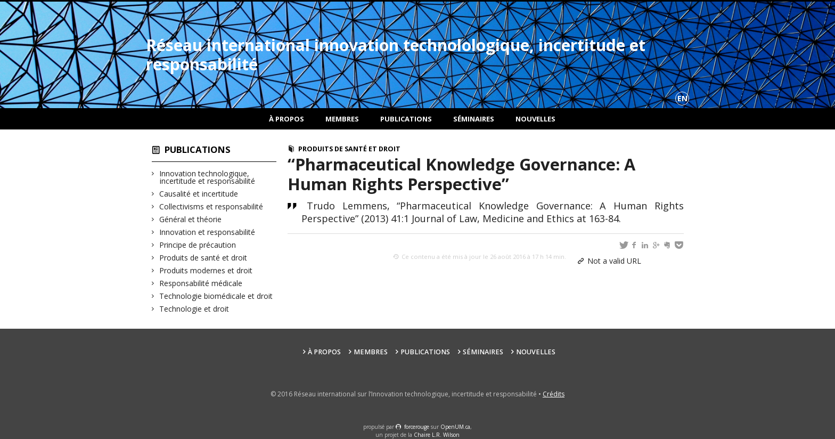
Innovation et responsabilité (207, 232)
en (682, 98)
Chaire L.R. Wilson (437, 434)
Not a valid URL (614, 261)
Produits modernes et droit (206, 270)
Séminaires (473, 119)
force (416, 426)
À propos (286, 119)
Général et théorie (191, 219)
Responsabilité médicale (201, 283)
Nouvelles (535, 119)
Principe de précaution (198, 245)
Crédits (553, 394)
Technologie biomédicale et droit (216, 296)
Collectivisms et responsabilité (211, 206)
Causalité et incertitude (199, 194)
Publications (406, 119)
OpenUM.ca (455, 426)
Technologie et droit (194, 309)
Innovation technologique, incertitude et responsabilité (207, 177)
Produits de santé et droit (203, 258)
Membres (342, 119)
